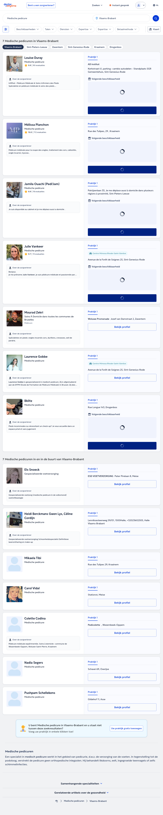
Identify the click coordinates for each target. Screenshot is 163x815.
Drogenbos (115, 47)
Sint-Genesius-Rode (78, 47)
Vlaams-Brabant (13, 47)
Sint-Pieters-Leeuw (37, 47)
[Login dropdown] (140, 5)
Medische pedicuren (74, 801)
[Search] (156, 18)
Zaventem (57, 47)
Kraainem (99, 47)
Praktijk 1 (93, 56)
